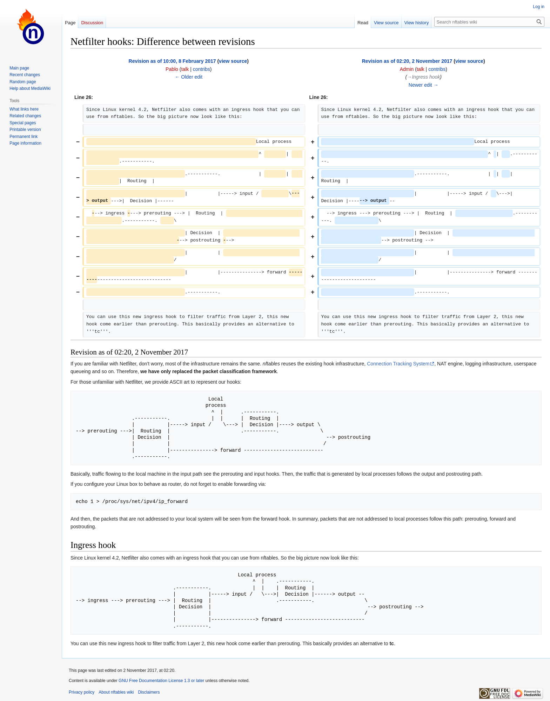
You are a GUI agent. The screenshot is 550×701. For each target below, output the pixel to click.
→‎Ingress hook (423, 77)
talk (185, 69)
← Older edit (188, 77)
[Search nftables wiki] (489, 22)
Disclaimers (149, 692)
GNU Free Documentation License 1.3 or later (161, 680)
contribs (201, 69)
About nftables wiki (116, 692)
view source (233, 61)
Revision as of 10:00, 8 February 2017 (172, 61)
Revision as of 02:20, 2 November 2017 (407, 61)
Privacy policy (81, 692)
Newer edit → (423, 85)
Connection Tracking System (398, 363)
